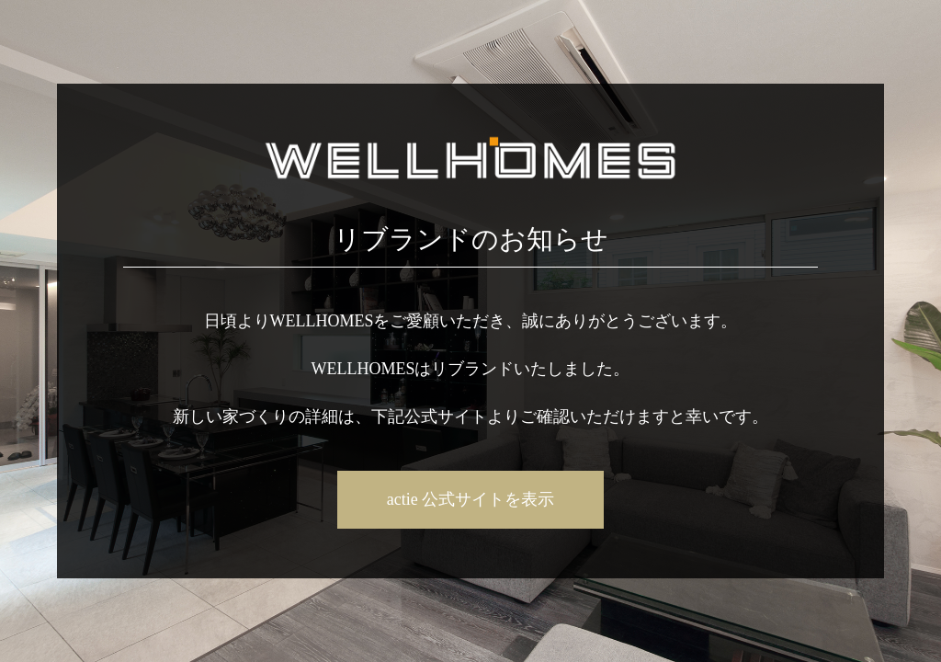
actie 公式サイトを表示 (470, 499)
